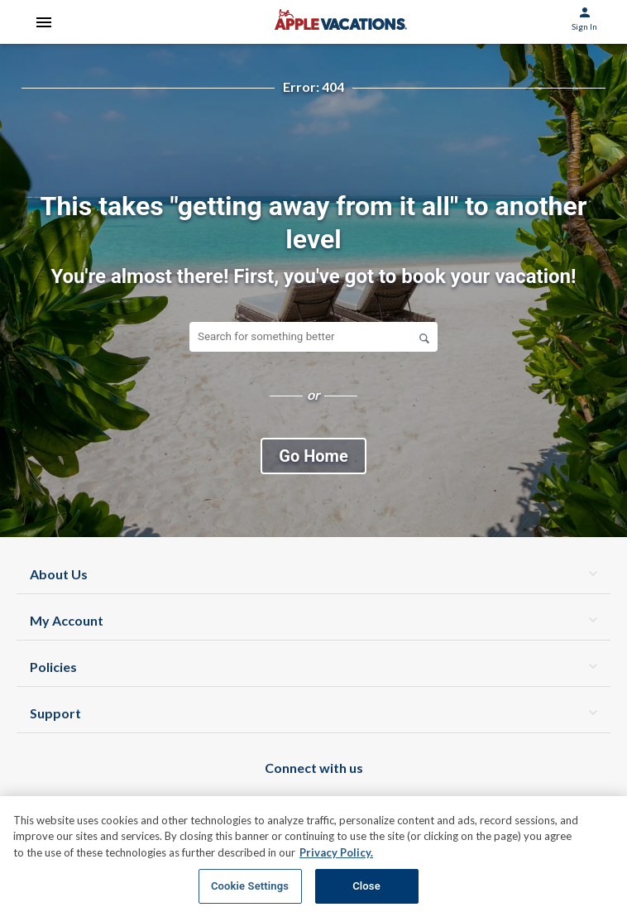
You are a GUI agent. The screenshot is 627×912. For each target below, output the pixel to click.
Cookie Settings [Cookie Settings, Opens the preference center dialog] (250, 886)
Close (366, 886)
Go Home (313, 456)
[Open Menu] (43, 22)
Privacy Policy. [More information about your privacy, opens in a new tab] (336, 852)
